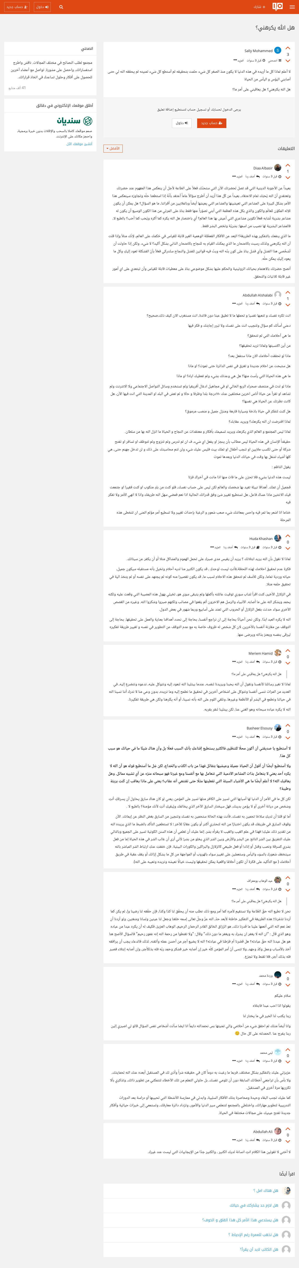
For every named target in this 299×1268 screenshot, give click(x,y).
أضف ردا (253, 177)
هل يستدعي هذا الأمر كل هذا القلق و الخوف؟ (240, 1220)
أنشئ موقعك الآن (79, 144)
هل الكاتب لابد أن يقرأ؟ (259, 1249)
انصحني (274, 60)
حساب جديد (211, 123)
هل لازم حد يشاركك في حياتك (254, 1205)
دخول (182, 123)
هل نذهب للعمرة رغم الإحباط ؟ (253, 1235)
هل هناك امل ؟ (265, 1190)
